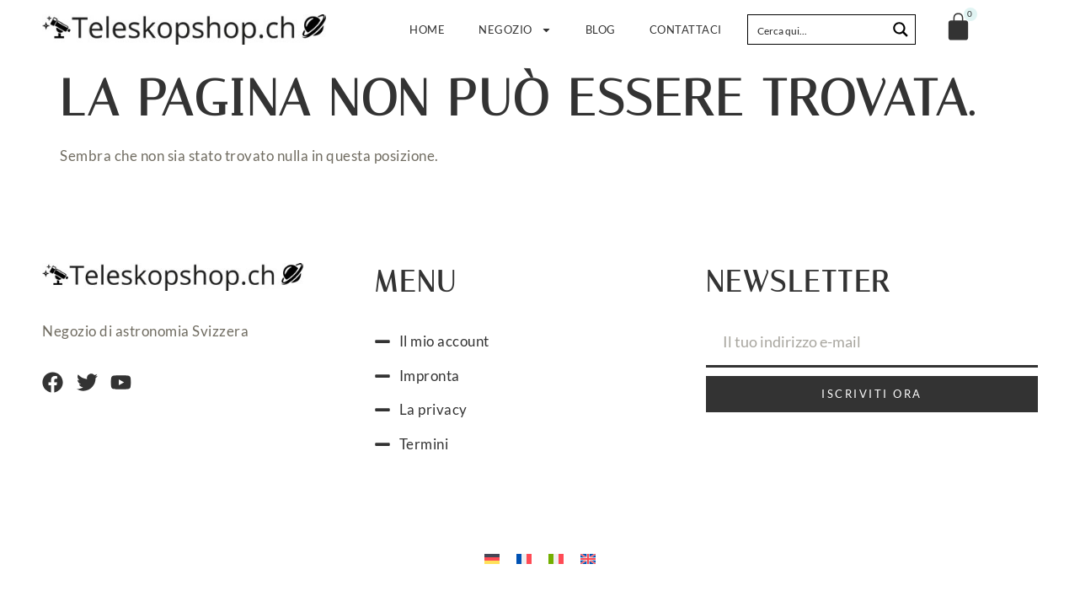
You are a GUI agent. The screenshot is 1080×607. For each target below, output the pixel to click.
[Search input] (818, 29)
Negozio (515, 30)
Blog (600, 29)
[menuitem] (492, 557)
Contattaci (686, 29)
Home (427, 29)
